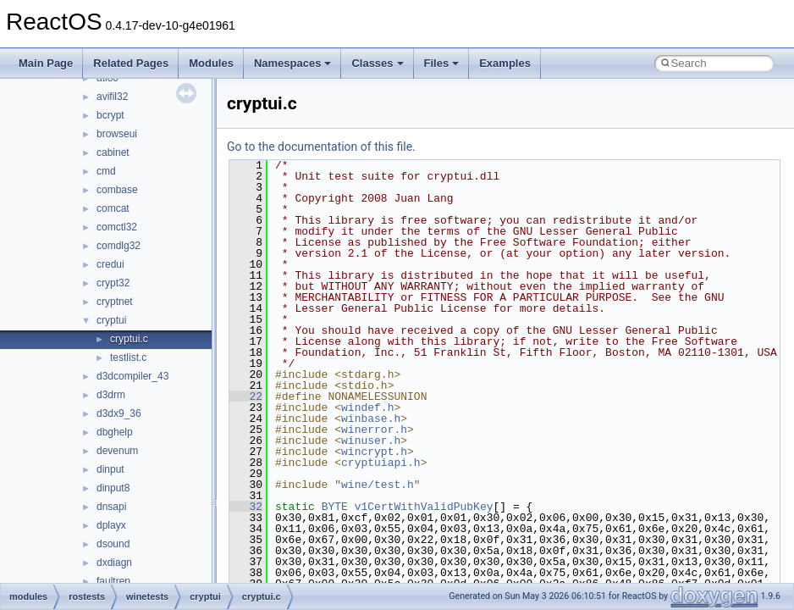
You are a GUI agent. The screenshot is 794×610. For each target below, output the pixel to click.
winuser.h (370, 440)
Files (442, 63)
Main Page (46, 63)
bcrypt (110, 115)
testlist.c (128, 357)
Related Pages (130, 63)
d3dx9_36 (118, 413)
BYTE (335, 506)
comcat (113, 208)
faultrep (113, 581)
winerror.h (374, 429)
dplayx (111, 525)
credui (110, 264)
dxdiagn (114, 562)
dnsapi (111, 507)
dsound (113, 544)
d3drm (110, 395)
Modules (211, 63)
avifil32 (112, 97)
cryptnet (114, 302)
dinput (110, 469)
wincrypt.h (374, 451)
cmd (106, 171)
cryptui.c (129, 339)
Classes (377, 63)
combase (117, 190)
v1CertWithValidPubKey (424, 506)
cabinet (113, 152)
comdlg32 (118, 246)
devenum (117, 451)
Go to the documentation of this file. (321, 146)
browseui (116, 134)
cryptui (111, 320)
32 (245, 506)
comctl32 (116, 227)
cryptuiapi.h (381, 462)
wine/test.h (377, 484)
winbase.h (370, 418)
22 (245, 396)
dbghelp (114, 432)
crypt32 (113, 283)
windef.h (367, 407)
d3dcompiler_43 (132, 376)
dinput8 (113, 488)
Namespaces (293, 63)
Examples (505, 63)
